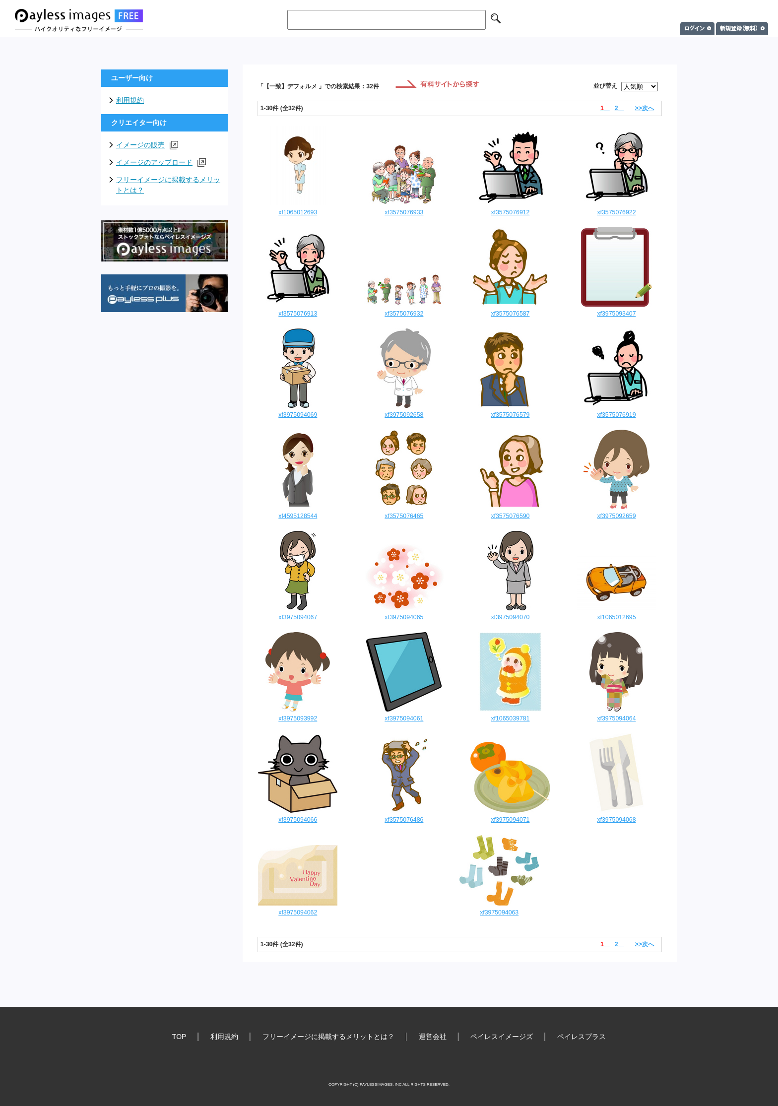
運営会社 (433, 1037)
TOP (179, 1037)
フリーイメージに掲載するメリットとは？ (168, 185)
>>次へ (644, 108)
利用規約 (130, 100)
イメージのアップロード (161, 162)
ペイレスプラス (581, 1037)
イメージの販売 (147, 145)
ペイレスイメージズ (501, 1037)
